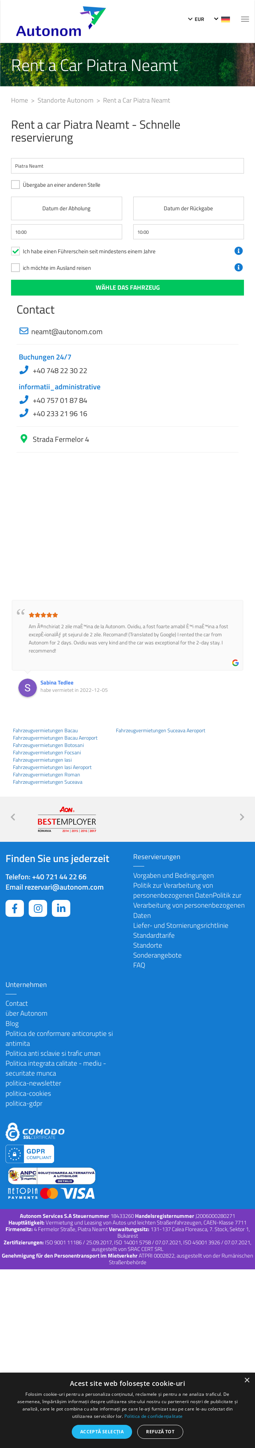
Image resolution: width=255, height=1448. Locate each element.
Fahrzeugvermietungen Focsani (47, 752)
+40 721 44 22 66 (59, 876)
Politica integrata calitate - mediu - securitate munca (56, 1068)
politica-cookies (28, 1093)
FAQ (139, 964)
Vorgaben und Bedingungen (173, 875)
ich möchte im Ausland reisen (57, 268)
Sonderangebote (157, 955)
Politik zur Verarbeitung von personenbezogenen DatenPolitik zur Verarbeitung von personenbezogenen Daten (189, 900)
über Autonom (26, 1013)
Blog (12, 1023)
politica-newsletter (33, 1082)
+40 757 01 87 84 (59, 400)
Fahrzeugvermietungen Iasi (42, 760)
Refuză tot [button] (160, 1432)
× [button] (246, 1380)
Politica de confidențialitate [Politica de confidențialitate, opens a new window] (153, 1416)
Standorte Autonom (66, 100)
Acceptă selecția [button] (102, 1432)
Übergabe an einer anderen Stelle (61, 184)
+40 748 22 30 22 (59, 370)
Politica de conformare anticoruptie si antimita (59, 1038)
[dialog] (127, 1410)
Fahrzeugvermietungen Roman (46, 774)
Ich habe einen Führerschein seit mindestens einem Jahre (89, 251)
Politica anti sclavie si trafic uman (53, 1053)
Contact (17, 1003)
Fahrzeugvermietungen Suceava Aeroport (160, 730)
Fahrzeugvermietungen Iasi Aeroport (52, 767)
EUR (196, 19)
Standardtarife (154, 935)
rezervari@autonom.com (64, 887)
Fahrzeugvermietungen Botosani (48, 745)
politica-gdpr (24, 1103)
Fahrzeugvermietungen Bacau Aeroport (55, 737)
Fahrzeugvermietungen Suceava (47, 782)
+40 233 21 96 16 (59, 413)
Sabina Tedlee (57, 682)
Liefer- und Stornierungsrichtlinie (181, 925)
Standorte (147, 945)
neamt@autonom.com (67, 331)
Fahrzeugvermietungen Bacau (45, 730)
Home (20, 100)
